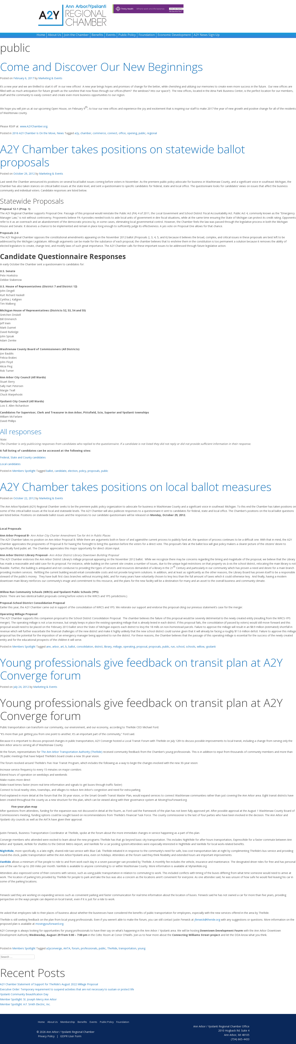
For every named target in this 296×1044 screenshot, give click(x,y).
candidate (60, 471)
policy (82, 471)
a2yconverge (54, 948)
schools (190, 646)
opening (132, 133)
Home (41, 35)
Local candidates (10, 464)
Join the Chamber (76, 35)
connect (112, 133)
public (142, 133)
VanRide (5, 862)
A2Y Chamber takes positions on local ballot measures (135, 486)
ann (48, 646)
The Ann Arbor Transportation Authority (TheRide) (72, 752)
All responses (21, 431)
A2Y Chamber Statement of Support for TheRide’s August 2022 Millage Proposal (49, 984)
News (60, 133)
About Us (54, 35)
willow (200, 646)
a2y (77, 133)
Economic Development (174, 35)
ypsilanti (211, 646)
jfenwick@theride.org (207, 919)
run (173, 646)
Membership (67, 1022)
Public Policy (127, 35)
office (122, 133)
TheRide (112, 948)
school (180, 646)
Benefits (97, 35)
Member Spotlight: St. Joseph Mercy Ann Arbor (28, 999)
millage (117, 646)
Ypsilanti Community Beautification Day (24, 994)
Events (111, 35)
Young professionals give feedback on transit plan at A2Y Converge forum (141, 669)
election (73, 471)
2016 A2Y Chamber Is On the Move (33, 133)
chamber (85, 133)
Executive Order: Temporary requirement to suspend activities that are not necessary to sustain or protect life (67, 989)
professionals (89, 948)
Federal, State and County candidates (23, 457)
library (108, 646)
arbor (55, 646)
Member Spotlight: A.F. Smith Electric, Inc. (25, 1004)
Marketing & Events (50, 78)
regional (152, 133)
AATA (66, 948)
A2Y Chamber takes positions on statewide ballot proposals (122, 155)
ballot (49, 471)
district (99, 646)
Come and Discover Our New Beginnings (101, 66)
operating (129, 646)
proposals (94, 471)
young (141, 948)
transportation (127, 948)
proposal (141, 646)
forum (75, 948)
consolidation (85, 646)
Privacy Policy (46, 1036)
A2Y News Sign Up (207, 35)
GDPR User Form (70, 1036)
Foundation (147, 35)
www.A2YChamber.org (33, 126)
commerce (99, 133)
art (62, 646)
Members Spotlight (23, 471)
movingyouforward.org (49, 924)
